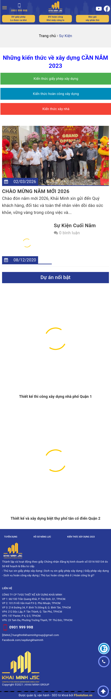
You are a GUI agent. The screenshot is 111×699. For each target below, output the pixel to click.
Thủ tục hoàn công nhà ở (56, 575)
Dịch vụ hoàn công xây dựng (21, 575)
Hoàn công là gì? (84, 575)
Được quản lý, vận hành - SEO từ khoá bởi (55, 695)
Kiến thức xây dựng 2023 (81, 537)
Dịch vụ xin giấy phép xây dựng (63, 570)
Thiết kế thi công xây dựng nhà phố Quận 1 (55, 396)
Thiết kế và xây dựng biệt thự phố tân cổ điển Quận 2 (55, 518)
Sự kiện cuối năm (75, 225)
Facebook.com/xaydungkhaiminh (22, 640)
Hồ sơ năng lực (42, 537)
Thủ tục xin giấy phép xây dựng (23, 570)
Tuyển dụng (10, 537)
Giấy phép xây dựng (96, 570)
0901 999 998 (21, 627)
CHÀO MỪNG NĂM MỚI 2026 (35, 191)
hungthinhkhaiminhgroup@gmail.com (35, 635)
